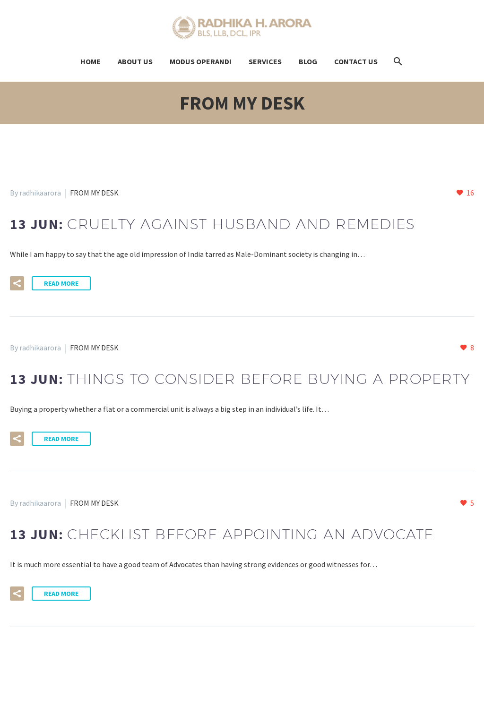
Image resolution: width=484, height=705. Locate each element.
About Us (135, 61)
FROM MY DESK (94, 192)
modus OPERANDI (201, 61)
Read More (61, 283)
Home (90, 61)
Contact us (356, 61)
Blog (308, 61)
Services (265, 61)
